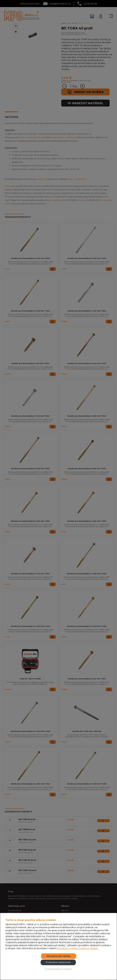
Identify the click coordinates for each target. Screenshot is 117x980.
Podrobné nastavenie (58, 962)
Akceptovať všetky (58, 956)
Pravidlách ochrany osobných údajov (77, 948)
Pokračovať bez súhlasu (58, 968)
